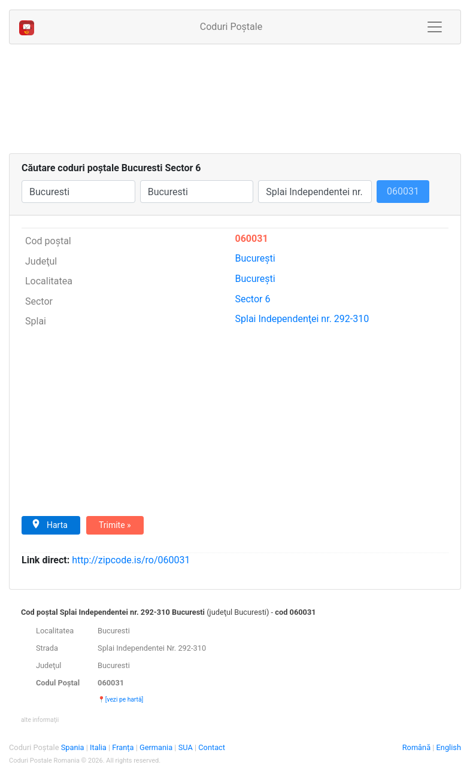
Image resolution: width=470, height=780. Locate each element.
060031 (251, 238)
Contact (211, 747)
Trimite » (115, 525)
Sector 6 (253, 299)
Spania (73, 747)
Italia (99, 747)
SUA (186, 747)
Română (416, 747)
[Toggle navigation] (435, 27)
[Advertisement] (235, 101)
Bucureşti (255, 258)
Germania (157, 747)
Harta (49, 524)
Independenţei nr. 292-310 (302, 318)
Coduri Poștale (236, 25)
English (448, 747)
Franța (123, 747)
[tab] (235, 665)
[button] (40, 719)
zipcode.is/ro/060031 (131, 560)
